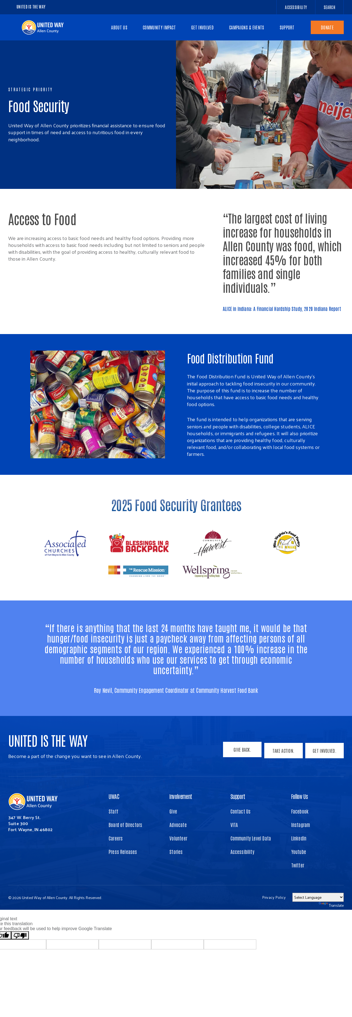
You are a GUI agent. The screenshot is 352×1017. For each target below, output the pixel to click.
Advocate (177, 824)
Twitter (297, 865)
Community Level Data (250, 838)
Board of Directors (125, 824)
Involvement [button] (180, 796)
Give (173, 811)
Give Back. (240, 752)
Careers (116, 838)
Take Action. (282, 752)
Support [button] (237, 796)
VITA (234, 824)
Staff (113, 811)
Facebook (300, 811)
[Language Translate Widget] (318, 897)
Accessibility (242, 851)
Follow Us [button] (299, 796)
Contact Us (240, 811)
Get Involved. (324, 752)
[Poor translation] (20, 935)
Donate (327, 27)
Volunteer (178, 838)
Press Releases (123, 851)
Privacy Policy (274, 897)
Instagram (300, 824)
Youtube (298, 851)
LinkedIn (298, 838)
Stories (176, 851)
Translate (331, 905)
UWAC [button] (114, 796)
